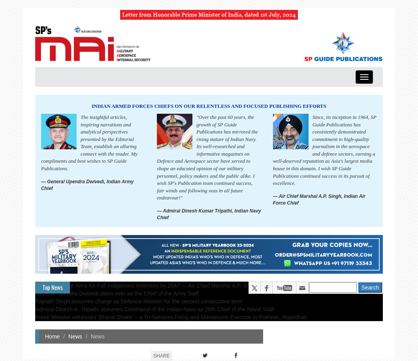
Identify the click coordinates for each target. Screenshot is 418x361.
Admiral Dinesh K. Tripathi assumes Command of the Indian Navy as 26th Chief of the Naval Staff (154, 309)
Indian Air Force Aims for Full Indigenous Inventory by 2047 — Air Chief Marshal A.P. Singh (146, 285)
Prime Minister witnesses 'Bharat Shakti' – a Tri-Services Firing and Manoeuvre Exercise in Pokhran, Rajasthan (171, 317)
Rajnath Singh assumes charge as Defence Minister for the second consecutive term (139, 301)
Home (52, 336)
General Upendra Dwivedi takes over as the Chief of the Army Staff (117, 293)
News (75, 336)
